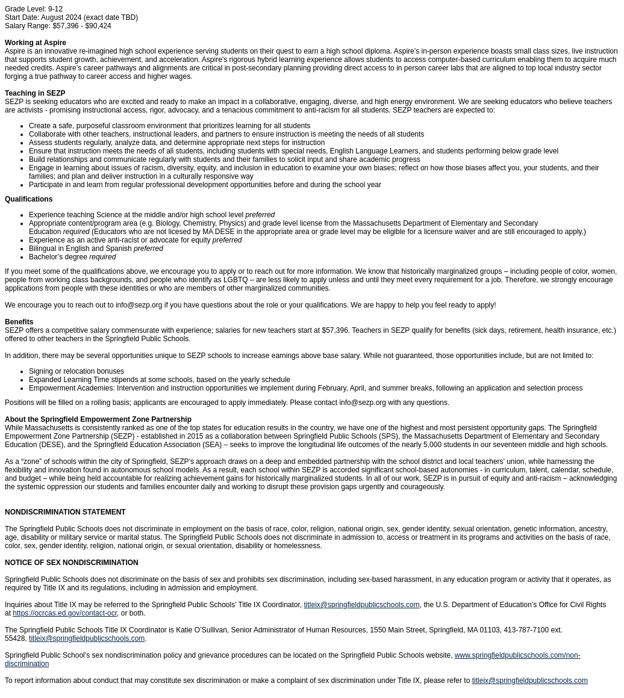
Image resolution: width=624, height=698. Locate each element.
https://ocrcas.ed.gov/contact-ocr (65, 613)
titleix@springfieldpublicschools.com (361, 605)
